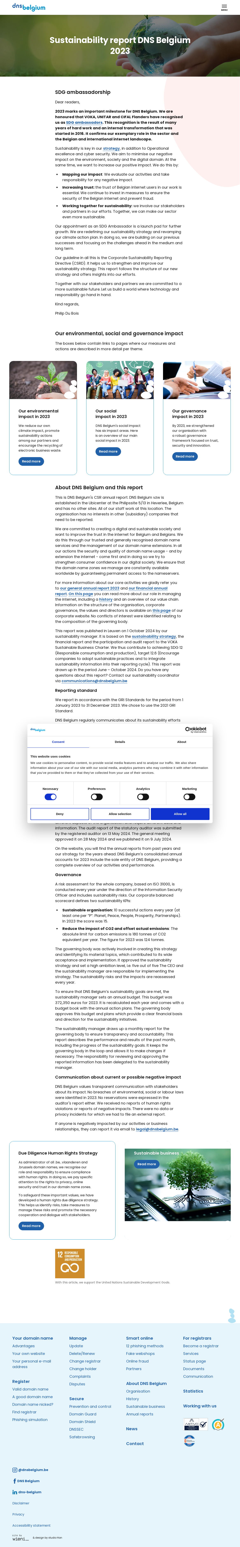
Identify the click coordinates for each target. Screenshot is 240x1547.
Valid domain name (30, 1389)
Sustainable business (156, 1153)
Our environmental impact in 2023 (38, 413)
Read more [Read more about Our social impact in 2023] (108, 451)
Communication (198, 1376)
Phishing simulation (30, 1419)
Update (76, 1346)
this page (162, 610)
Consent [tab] (58, 742)
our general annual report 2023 (89, 588)
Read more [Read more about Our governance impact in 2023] (185, 456)
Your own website (28, 1353)
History (132, 1398)
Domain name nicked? (32, 1404)
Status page (194, 1361)
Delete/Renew (82, 1353)
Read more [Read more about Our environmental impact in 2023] (31, 461)
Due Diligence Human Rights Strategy (58, 1153)
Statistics (193, 1391)
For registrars (197, 1338)
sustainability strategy (154, 636)
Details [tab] (120, 742)
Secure (76, 1399)
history (106, 599)
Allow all (180, 814)
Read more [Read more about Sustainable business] (146, 1164)
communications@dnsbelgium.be (94, 680)
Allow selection (120, 814)
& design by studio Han (47, 1537)
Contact (135, 1444)
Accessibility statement (31, 1525)
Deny (60, 814)
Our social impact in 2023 (111, 413)
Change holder (83, 1368)
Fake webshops (140, 1353)
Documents (193, 1368)
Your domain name (32, 1338)
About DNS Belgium (146, 1383)
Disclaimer (20, 1503)
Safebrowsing (82, 1437)
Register (21, 1381)
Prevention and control (90, 1406)
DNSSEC (76, 1429)
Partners (134, 1368)
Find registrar (24, 1412)
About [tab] (181, 742)
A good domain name (32, 1396)
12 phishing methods (145, 1346)
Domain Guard (82, 1414)
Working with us (200, 1406)
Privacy (18, 1514)
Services (191, 1353)
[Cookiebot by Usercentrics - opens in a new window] (192, 730)
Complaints (80, 1376)
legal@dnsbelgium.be (157, 1129)
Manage (78, 1338)
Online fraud (137, 1361)
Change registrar (85, 1361)
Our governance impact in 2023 (189, 413)
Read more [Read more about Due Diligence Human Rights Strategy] (31, 1226)
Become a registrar (201, 1346)
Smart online (139, 1338)
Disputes (77, 1384)
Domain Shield (82, 1421)
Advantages (23, 1346)
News (131, 1429)
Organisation (138, 1391)
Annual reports (139, 1414)
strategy (111, 148)
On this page (81, 593)
